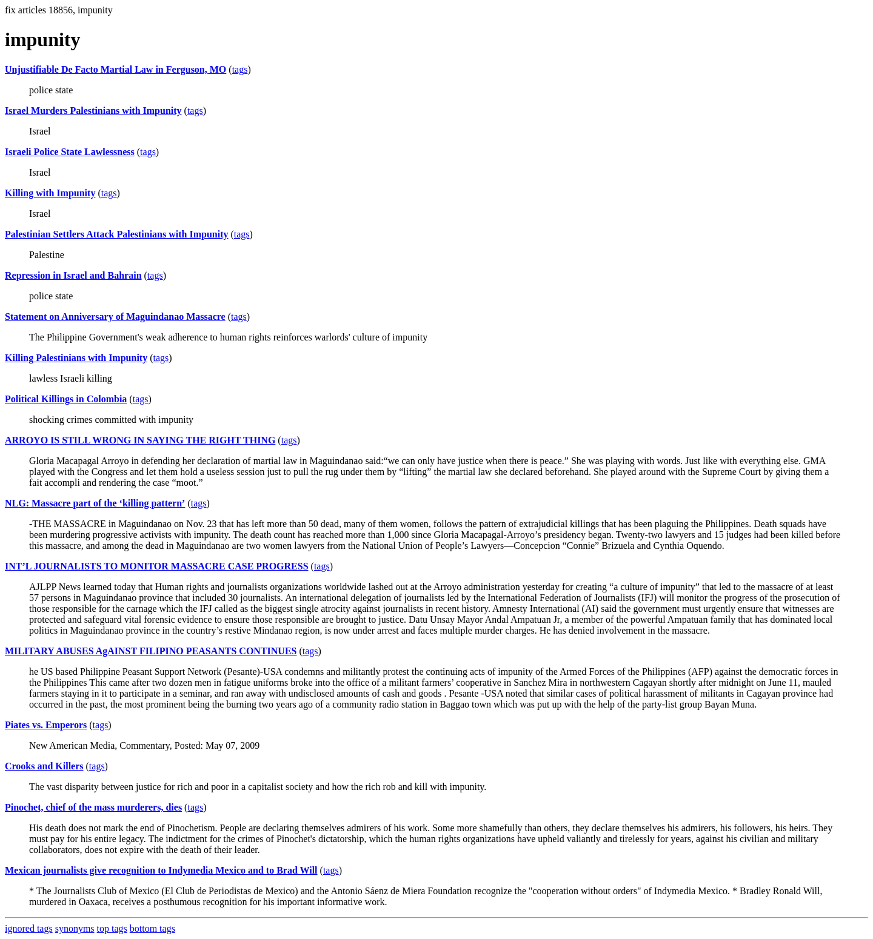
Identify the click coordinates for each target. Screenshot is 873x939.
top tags (112, 928)
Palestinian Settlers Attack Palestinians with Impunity (116, 234)
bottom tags (152, 928)
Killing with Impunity (50, 193)
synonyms (75, 928)
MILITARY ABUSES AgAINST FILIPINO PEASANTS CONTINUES (150, 651)
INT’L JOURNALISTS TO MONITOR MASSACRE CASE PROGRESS (157, 566)
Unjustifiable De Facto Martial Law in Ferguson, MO (115, 69)
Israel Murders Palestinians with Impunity (93, 110)
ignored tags (29, 928)
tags (240, 69)
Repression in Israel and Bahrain (73, 275)
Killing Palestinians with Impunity (76, 358)
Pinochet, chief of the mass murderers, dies (93, 807)
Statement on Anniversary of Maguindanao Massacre (115, 316)
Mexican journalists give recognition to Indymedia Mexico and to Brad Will (161, 870)
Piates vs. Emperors (46, 725)
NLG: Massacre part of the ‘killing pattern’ (95, 503)
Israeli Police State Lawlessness (70, 152)
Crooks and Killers (44, 766)
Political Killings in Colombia (66, 399)
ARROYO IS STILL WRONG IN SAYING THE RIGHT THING (140, 440)
